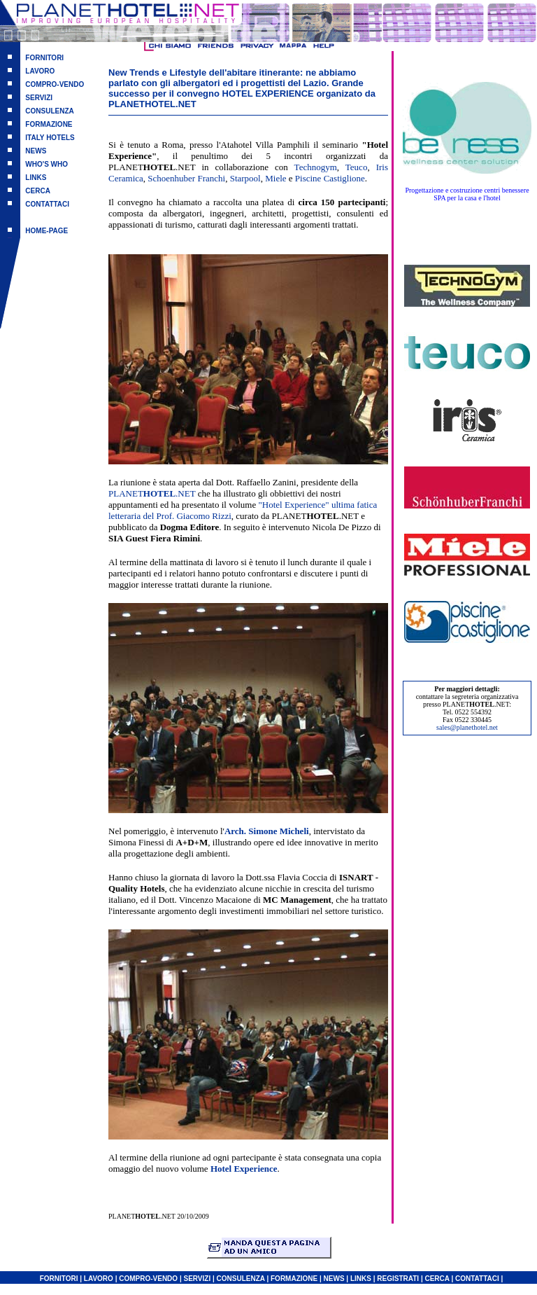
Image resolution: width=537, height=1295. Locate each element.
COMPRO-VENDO (54, 84)
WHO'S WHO (46, 164)
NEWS (35, 151)
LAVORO (40, 71)
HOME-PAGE (46, 231)
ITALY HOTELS (49, 137)
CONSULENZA (49, 111)
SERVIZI (38, 98)
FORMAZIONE (48, 124)
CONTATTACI (47, 204)
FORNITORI (44, 58)
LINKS (35, 177)
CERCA (37, 191)
